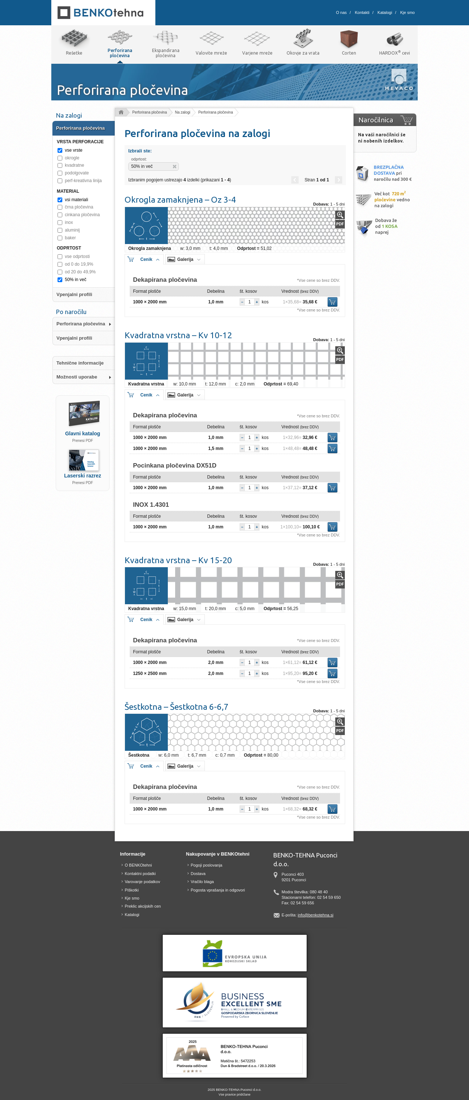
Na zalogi (183, 112)
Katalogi (384, 12)
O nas (341, 12)
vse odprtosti (77, 256)
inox (69, 222)
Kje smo (407, 12)
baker (70, 237)
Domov (120, 112)
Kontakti (362, 12)
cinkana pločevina (82, 214)
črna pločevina (79, 207)
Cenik (146, 259)
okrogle (72, 157)
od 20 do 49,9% (80, 271)
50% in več (75, 279)
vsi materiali (76, 199)
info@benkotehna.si (315, 915)
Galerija (185, 259)
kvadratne (74, 165)
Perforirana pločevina (149, 112)
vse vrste (73, 150)
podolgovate (77, 173)
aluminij (72, 230)
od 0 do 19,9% (79, 264)
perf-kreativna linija (83, 180)
